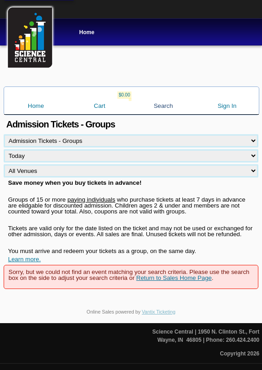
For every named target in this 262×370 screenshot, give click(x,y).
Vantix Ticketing (159, 311)
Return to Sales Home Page (174, 277)
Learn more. (24, 259)
